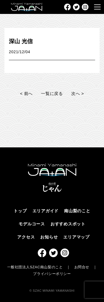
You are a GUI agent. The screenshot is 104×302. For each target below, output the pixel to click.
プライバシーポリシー (52, 274)
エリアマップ (76, 237)
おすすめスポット (67, 223)
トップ (20, 210)
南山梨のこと (77, 210)
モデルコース (32, 223)
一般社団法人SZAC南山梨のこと (35, 267)
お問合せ (82, 267)
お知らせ (49, 237)
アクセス (26, 237)
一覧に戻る (52, 93)
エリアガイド (45, 210)
